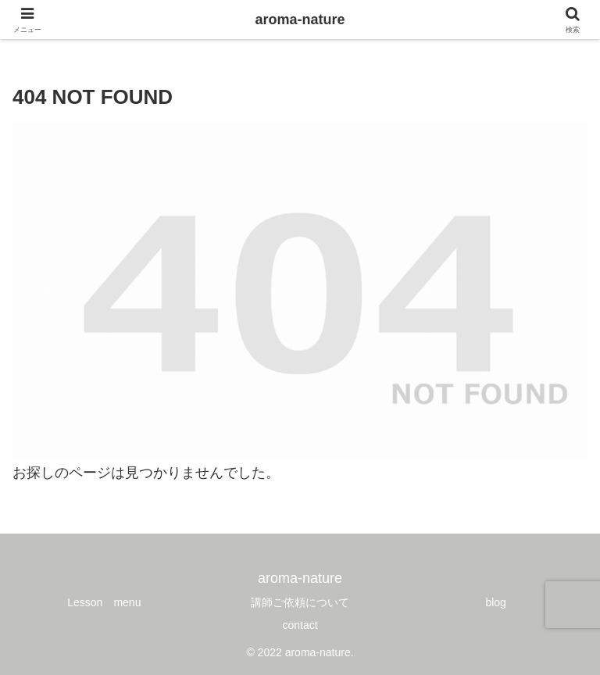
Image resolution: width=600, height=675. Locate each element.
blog (495, 602)
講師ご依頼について (300, 602)
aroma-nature (300, 19)
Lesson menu (104, 602)
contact (299, 625)
